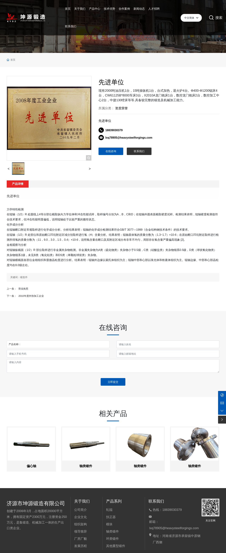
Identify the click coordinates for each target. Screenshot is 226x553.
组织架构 (80, 524)
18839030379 (114, 130)
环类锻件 (112, 538)
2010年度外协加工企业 (31, 295)
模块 (109, 524)
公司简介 (80, 510)
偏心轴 (31, 466)
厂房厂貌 (80, 538)
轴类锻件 (85, 466)
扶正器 (111, 517)
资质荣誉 (121, 108)
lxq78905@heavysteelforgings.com (128, 137)
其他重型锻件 (115, 546)
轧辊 (109, 510)
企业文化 (80, 517)
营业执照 (23, 288)
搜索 (218, 18)
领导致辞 (80, 531)
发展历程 (80, 546)
